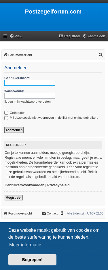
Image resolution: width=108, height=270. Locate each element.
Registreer (14, 198)
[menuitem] (16, 36)
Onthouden (15, 112)
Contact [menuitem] (49, 213)
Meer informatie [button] (25, 244)
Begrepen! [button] (32, 259)
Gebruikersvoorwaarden (24, 185)
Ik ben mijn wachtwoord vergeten (27, 101)
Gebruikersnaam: (17, 78)
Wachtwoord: (14, 91)
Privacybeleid (58, 185)
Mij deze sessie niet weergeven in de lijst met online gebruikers (51, 117)
